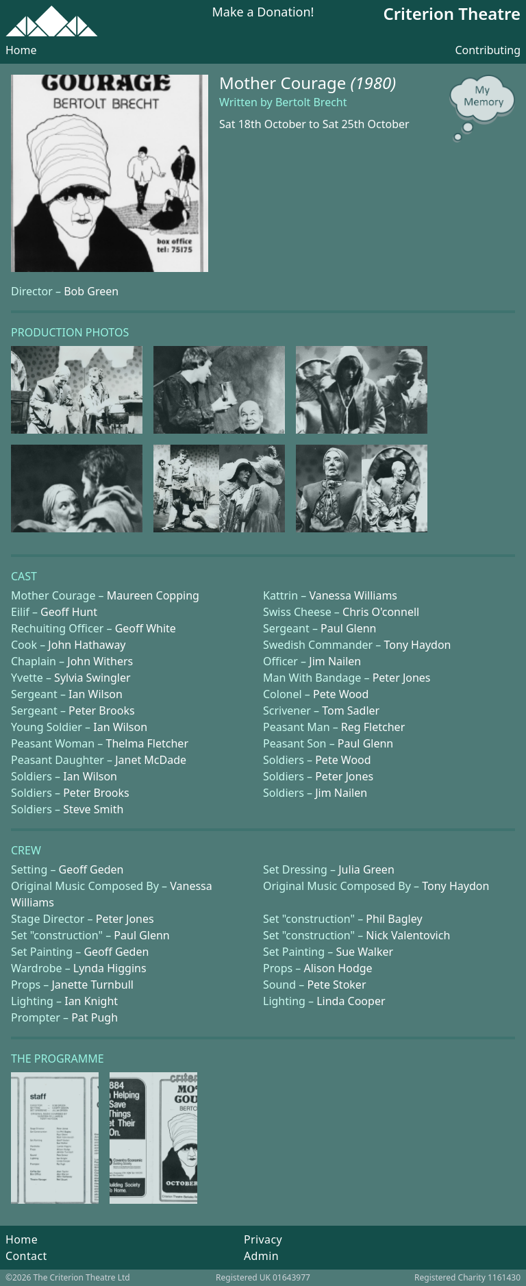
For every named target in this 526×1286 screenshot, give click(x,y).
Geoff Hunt (68, 611)
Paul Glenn (348, 628)
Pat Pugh (94, 1017)
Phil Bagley (394, 918)
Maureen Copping (153, 595)
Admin (261, 1255)
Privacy (263, 1239)
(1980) (373, 82)
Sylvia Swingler (92, 677)
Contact (26, 1255)
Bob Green (91, 291)
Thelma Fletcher (147, 743)
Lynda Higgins (110, 968)
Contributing (488, 50)
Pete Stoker (336, 984)
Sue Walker (364, 951)
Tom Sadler (350, 710)
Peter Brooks (101, 710)
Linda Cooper (350, 1001)
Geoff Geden (91, 869)
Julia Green (366, 869)
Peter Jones (402, 677)
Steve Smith (93, 809)
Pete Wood (340, 694)
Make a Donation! (263, 12)
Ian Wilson (95, 694)
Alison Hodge (337, 968)
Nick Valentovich (408, 935)
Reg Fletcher (373, 726)
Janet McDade (150, 759)
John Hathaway (86, 644)
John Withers (100, 661)
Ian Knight (91, 1001)
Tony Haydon (417, 644)
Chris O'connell (380, 611)
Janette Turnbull (92, 984)
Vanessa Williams (353, 595)
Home (21, 50)
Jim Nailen (335, 661)
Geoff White (145, 628)
